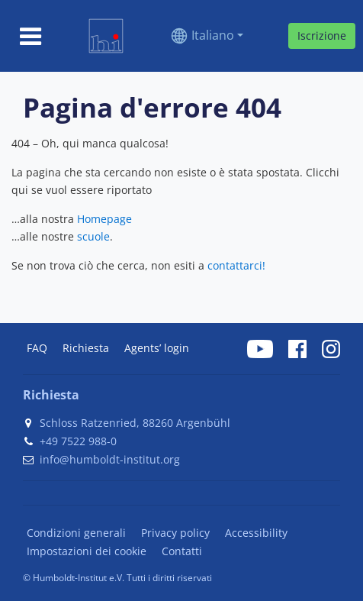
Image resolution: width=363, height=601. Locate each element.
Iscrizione (321, 35)
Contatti (182, 551)
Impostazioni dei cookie (86, 551)
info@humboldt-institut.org (110, 459)
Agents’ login (156, 348)
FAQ (37, 348)
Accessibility (256, 532)
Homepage (104, 219)
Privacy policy (175, 532)
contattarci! (236, 265)
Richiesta (86, 348)
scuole (93, 236)
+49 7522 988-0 (78, 441)
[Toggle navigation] (30, 36)
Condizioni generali (76, 532)
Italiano (212, 35)
